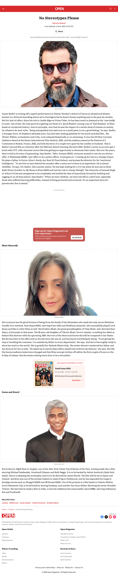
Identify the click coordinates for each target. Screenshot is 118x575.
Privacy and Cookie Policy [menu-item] (45, 567)
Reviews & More (67, 548)
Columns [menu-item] (5, 537)
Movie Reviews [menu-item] (66, 556)
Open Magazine (67, 529)
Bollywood (13, 503)
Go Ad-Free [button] (77, 237)
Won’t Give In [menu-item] (65, 543)
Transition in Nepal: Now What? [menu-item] (73, 537)
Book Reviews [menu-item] (65, 559)
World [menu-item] (4, 556)
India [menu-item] (4, 553)
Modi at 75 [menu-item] (64, 540)
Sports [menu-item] (4, 563)
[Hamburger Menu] (3, 8)
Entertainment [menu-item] (8, 559)
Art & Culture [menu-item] (65, 553)
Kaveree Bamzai (59, 23)
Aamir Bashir (25, 503)
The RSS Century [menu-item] (66, 534)
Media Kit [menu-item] (69, 567)
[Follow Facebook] (102, 517)
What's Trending (10, 548)
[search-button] (110, 8)
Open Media (7, 529)
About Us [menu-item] (60, 567)
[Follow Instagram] (114, 517)
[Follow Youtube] (110, 517)
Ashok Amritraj (38, 503)
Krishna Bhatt (53, 503)
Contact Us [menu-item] (78, 567)
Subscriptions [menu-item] (7, 540)
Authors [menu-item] (5, 534)
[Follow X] (106, 517)
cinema (5, 503)
